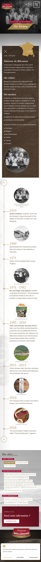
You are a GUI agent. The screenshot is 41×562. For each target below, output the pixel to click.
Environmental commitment (16, 502)
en (30, 4)
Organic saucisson (12, 477)
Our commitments (10, 495)
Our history (9, 462)
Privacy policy (33, 557)
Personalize (20, 557)
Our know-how (21, 462)
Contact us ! (11, 521)
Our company (8, 459)
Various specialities (29, 487)
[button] (36, 5)
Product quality (11, 499)
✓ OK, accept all (7, 557)
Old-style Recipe (11, 481)
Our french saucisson (11, 471)
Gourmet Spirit (26, 481)
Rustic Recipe (10, 484)
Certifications (26, 499)
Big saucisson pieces (13, 490)
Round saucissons (12, 487)
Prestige (24, 477)
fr (26, 4)
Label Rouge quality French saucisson (20, 474)
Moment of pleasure (25, 484)
